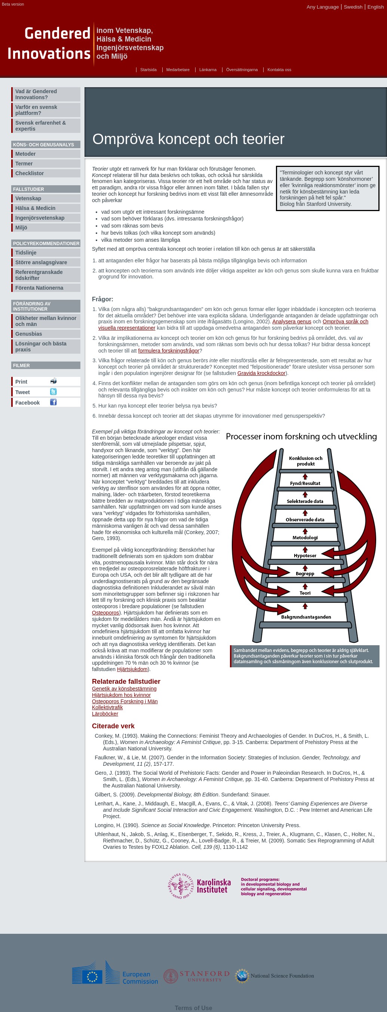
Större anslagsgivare (41, 262)
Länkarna (207, 69)
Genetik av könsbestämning (124, 689)
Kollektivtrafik (107, 707)
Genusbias (28, 334)
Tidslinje (26, 253)
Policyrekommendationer (46, 243)
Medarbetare (178, 69)
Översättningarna (242, 69)
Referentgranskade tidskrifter (39, 275)
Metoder (25, 154)
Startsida (148, 69)
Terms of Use (193, 1008)
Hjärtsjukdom (132, 669)
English (376, 7)
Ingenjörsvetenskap (40, 218)
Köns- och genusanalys (43, 144)
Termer (24, 164)
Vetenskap (28, 198)
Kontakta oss (279, 69)
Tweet (22, 392)
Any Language (323, 7)
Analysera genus (291, 321)
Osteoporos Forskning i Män (125, 701)
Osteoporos (105, 613)
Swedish (353, 7)
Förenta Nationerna (39, 288)
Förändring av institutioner (31, 306)
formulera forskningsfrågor (168, 351)
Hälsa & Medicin (35, 208)
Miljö (21, 228)
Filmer (21, 365)
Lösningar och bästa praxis (41, 347)
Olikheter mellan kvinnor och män (45, 321)
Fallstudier (28, 189)
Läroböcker (105, 714)
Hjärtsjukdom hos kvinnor (121, 695)
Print (21, 382)
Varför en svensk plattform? (36, 110)
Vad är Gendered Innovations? (36, 94)
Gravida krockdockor (261, 373)
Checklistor (29, 173)
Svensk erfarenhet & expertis (40, 126)
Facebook (27, 403)
